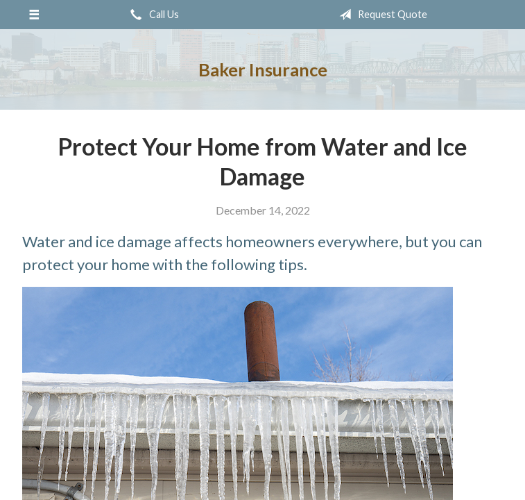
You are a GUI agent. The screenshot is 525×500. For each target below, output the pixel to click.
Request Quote (380, 14)
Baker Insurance (262, 69)
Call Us (152, 14)
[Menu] (34, 14)
